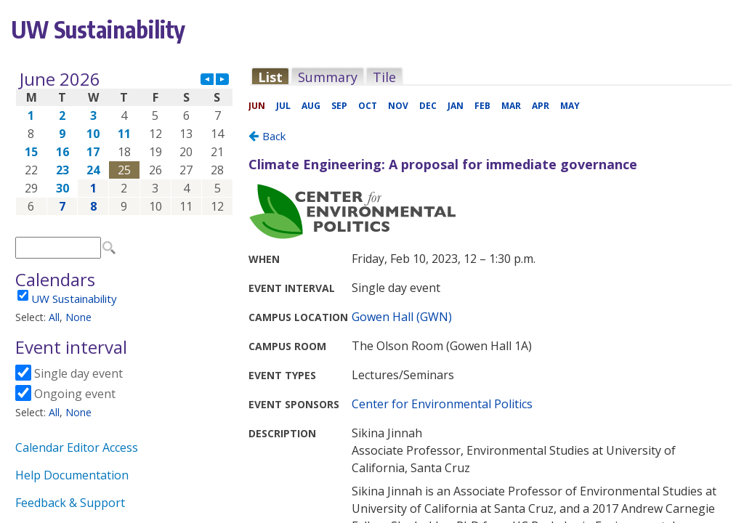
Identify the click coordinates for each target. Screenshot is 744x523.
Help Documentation (72, 475)
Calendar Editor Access (76, 447)
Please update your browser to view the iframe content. (124, 143)
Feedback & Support (70, 503)
